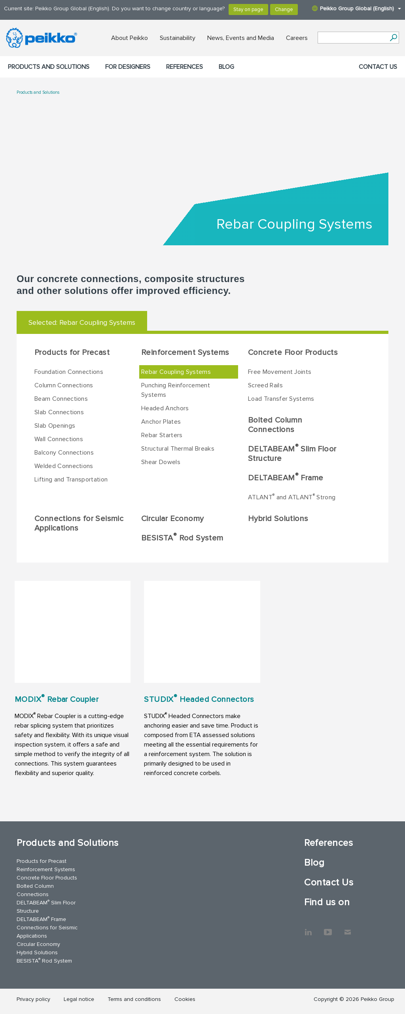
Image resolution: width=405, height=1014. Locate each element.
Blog (226, 67)
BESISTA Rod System (182, 537)
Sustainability (177, 38)
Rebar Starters (161, 435)
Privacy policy (33, 999)
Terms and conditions (134, 999)
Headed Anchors (165, 408)
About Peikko (129, 38)
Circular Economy (172, 518)
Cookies (184, 999)
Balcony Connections (64, 453)
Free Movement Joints (279, 372)
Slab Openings (54, 426)
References (184, 67)
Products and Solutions (48, 67)
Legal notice (79, 999)
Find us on (327, 902)
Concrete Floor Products (293, 352)
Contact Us (378, 67)
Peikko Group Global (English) (356, 8)
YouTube (328, 928)
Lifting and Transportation (71, 479)
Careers (297, 38)
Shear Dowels (160, 462)
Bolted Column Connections (275, 424)
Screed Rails (265, 385)
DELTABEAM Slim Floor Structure (292, 453)
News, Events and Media (240, 38)
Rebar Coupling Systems (176, 372)
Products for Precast (72, 352)
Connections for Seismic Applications (78, 523)
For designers (127, 67)
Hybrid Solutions (278, 518)
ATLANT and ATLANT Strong (291, 497)
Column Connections (63, 385)
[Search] (393, 37)
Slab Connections (59, 412)
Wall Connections (58, 439)
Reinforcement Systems (185, 352)
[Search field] (352, 38)
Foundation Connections (68, 372)
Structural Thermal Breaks (177, 449)
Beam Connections (61, 399)
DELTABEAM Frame (285, 477)
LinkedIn (308, 928)
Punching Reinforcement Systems (175, 390)
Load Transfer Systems (281, 399)
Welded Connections (63, 466)
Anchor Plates (161, 422)
